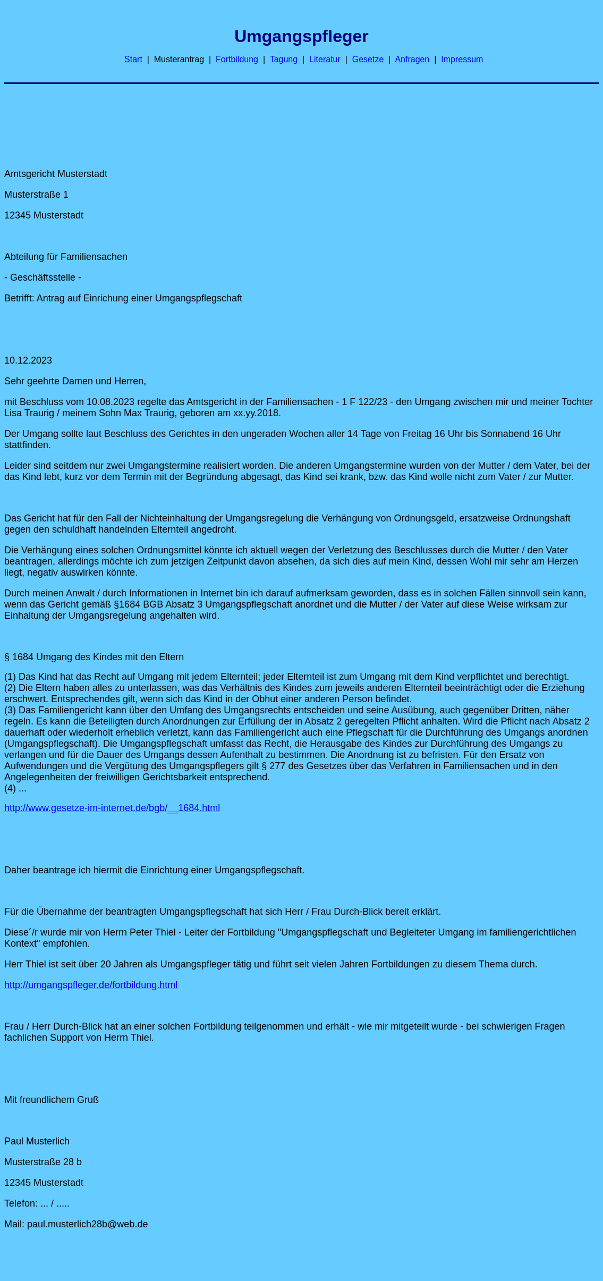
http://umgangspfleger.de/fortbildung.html (90, 985)
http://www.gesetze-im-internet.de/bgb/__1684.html (112, 808)
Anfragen (412, 59)
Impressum (462, 59)
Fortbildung (237, 59)
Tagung (284, 59)
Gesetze (368, 59)
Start (133, 59)
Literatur (325, 59)
